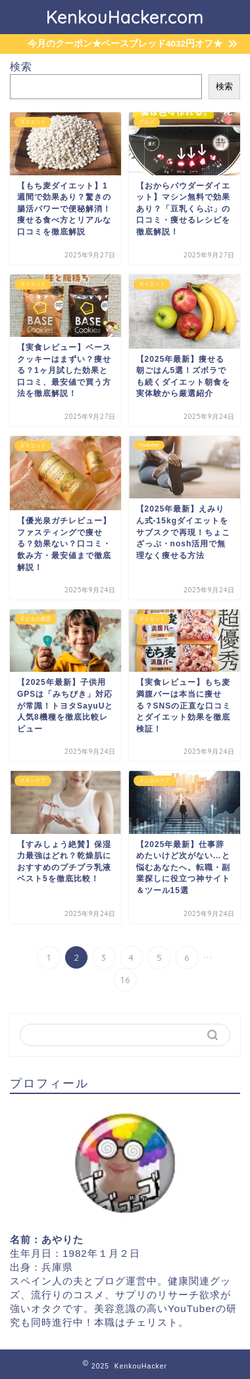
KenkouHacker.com (125, 17)
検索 (21, 66)
